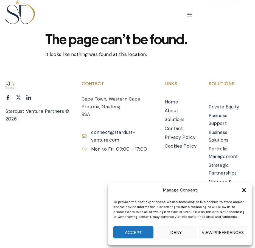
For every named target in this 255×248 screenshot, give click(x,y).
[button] (244, 190)
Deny (176, 232)
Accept (133, 232)
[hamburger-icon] (189, 15)
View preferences (223, 232)
